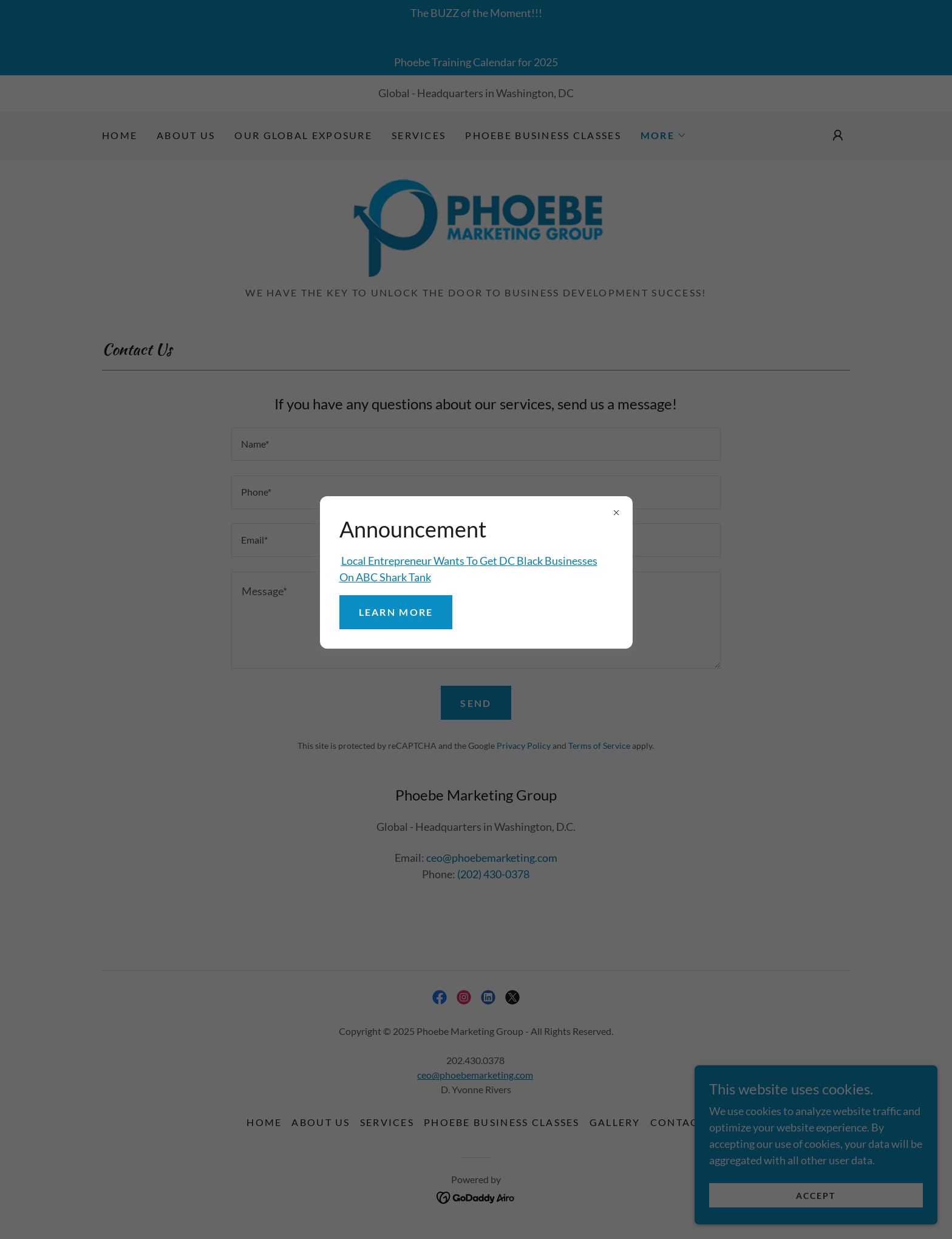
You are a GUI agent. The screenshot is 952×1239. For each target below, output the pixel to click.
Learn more (396, 612)
